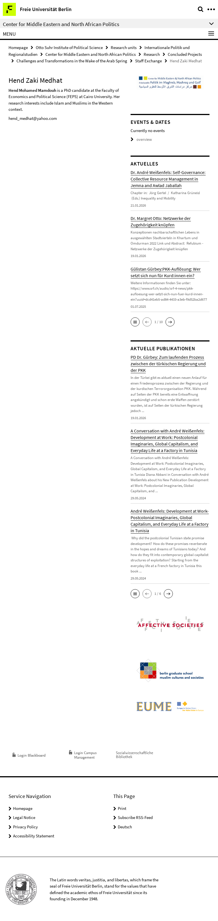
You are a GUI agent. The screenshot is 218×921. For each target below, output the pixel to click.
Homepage (18, 47)
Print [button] (122, 807)
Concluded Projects (185, 53)
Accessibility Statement (33, 835)
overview (140, 138)
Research (152, 53)
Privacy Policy (25, 826)
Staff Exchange (148, 60)
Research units (124, 47)
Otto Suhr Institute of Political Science (69, 47)
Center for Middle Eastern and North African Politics (90, 53)
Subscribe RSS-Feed (135, 816)
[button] (135, 321)
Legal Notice (24, 816)
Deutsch (125, 826)
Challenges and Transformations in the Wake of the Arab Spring (71, 60)
